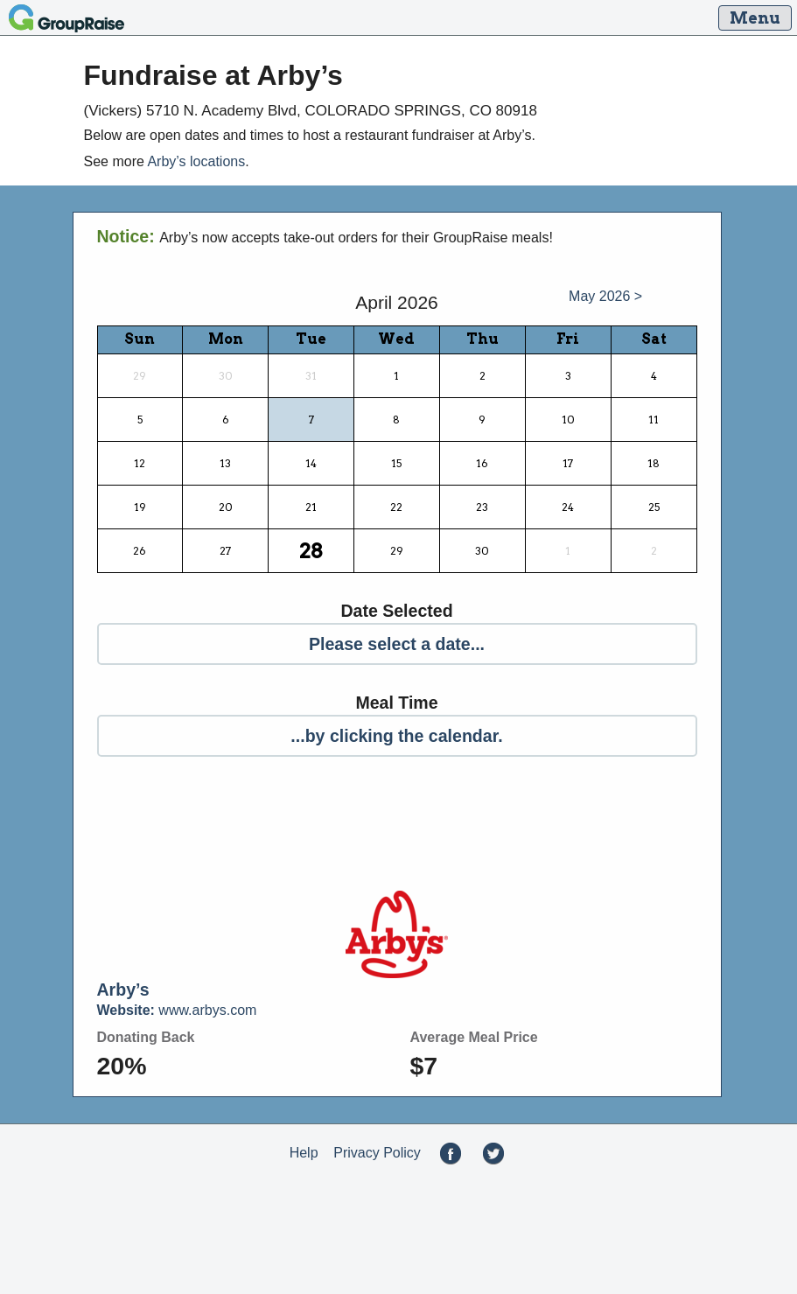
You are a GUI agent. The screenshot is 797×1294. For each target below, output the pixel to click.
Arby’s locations (196, 161)
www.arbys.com (177, 1010)
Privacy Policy (377, 1152)
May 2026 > (605, 296)
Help (304, 1152)
